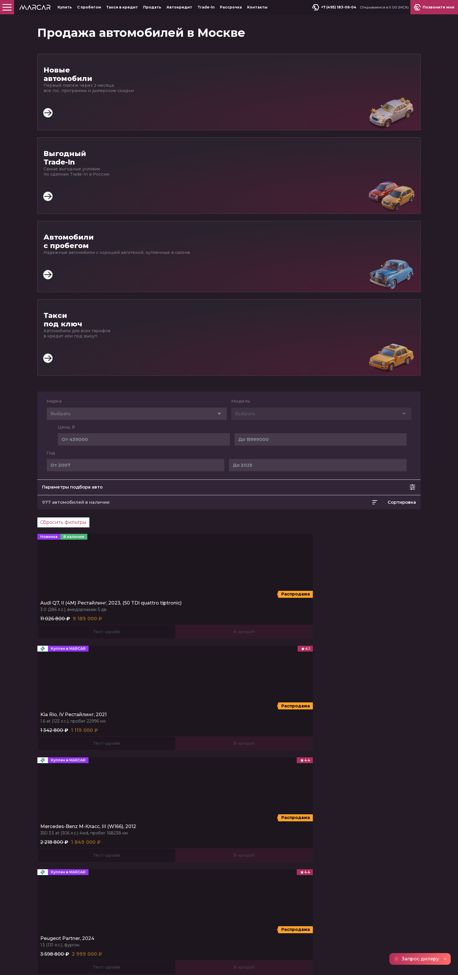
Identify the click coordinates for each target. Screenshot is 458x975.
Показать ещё (229, 555)
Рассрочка (231, 7)
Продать (152, 7)
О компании (52, 824)
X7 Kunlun (295, 612)
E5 (251, 612)
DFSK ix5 (402, 612)
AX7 (349, 612)
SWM (61, 641)
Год (51, 212)
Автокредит (179, 7)
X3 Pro (264, 612)
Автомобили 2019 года (220, 712)
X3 (278, 612)
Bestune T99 (188, 660)
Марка (54, 161)
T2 (77, 612)
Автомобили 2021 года (146, 712)
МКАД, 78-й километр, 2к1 (360, 783)
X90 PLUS (117, 612)
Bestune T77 (190, 652)
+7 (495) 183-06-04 (336, 7)
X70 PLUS (94, 612)
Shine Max (380, 612)
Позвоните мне (398, 754)
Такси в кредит (122, 7)
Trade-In (206, 7)
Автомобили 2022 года (294, 712)
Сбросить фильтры (63, 282)
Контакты (257, 7)
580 (349, 620)
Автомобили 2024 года (72, 712)
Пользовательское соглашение (72, 964)
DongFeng (360, 601)
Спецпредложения (60, 800)
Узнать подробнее (156, 919)
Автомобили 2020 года (369, 712)
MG (155, 601)
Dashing (62, 612)
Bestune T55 (162, 660)
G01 (58, 652)
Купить (65, 7)
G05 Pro (89, 652)
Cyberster (184, 612)
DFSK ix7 (366, 620)
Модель (240, 161)
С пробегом (89, 7)
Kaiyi (254, 601)
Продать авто (347, 754)
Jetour (63, 601)
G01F (72, 652)
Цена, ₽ (66, 187)
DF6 (362, 612)
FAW (157, 641)
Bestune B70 (163, 652)
